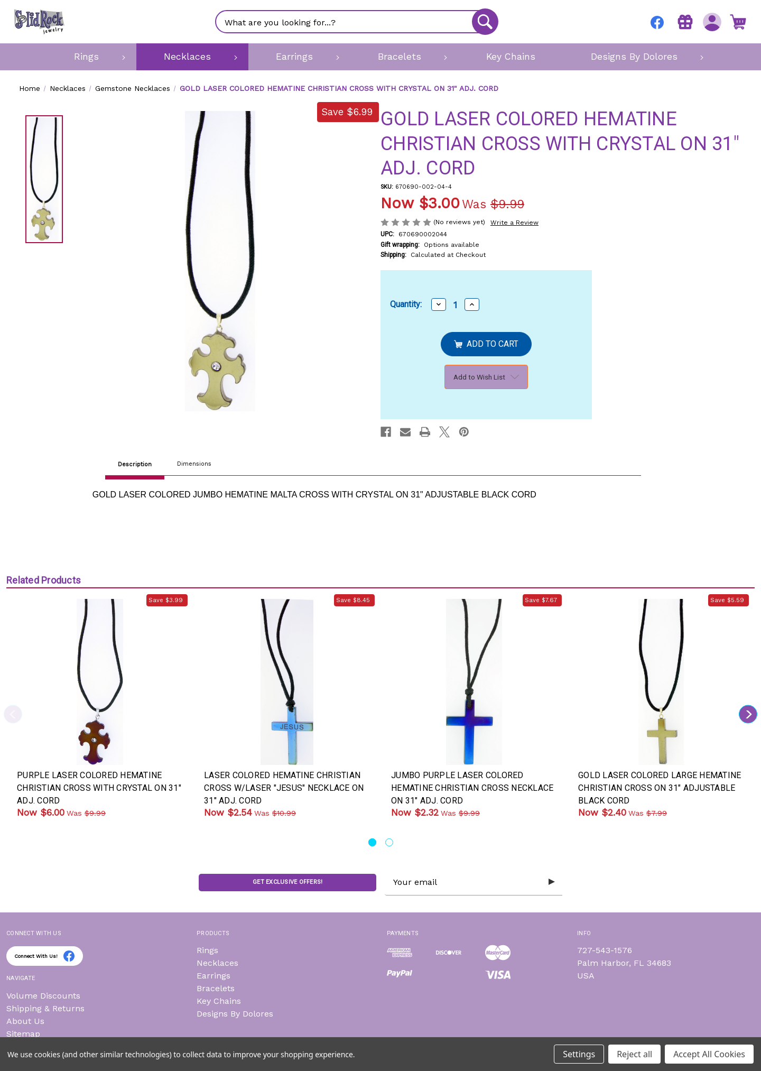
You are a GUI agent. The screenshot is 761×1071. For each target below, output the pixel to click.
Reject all (634, 1054)
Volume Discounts (43, 996)
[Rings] (91, 56)
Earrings (213, 976)
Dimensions (194, 463)
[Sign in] (710, 21)
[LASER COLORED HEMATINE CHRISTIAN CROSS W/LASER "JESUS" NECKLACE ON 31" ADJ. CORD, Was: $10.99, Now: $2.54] (287, 682)
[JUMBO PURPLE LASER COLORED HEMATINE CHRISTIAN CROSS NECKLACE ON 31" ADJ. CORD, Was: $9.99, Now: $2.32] (474, 682)
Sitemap (23, 1034)
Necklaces (217, 963)
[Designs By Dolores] (638, 56)
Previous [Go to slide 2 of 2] (13, 714)
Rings (207, 950)
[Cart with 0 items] (737, 21)
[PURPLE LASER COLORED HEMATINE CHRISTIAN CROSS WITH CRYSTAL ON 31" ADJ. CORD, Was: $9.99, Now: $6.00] (100, 682)
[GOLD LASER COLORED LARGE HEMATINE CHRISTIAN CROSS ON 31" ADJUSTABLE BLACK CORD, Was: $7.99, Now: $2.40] (661, 682)
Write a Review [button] (514, 222)
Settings (579, 1054)
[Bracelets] (404, 56)
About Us (25, 1021)
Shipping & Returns (45, 1008)
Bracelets (216, 988)
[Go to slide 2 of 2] (389, 842)
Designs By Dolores (235, 1014)
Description (135, 464)
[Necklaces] (192, 56)
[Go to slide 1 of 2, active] (372, 842)
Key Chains (219, 1001)
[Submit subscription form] (550, 882)
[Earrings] (299, 56)
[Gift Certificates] (683, 21)
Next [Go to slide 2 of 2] (748, 714)
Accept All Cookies (709, 1054)
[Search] (484, 21)
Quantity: (406, 304)
